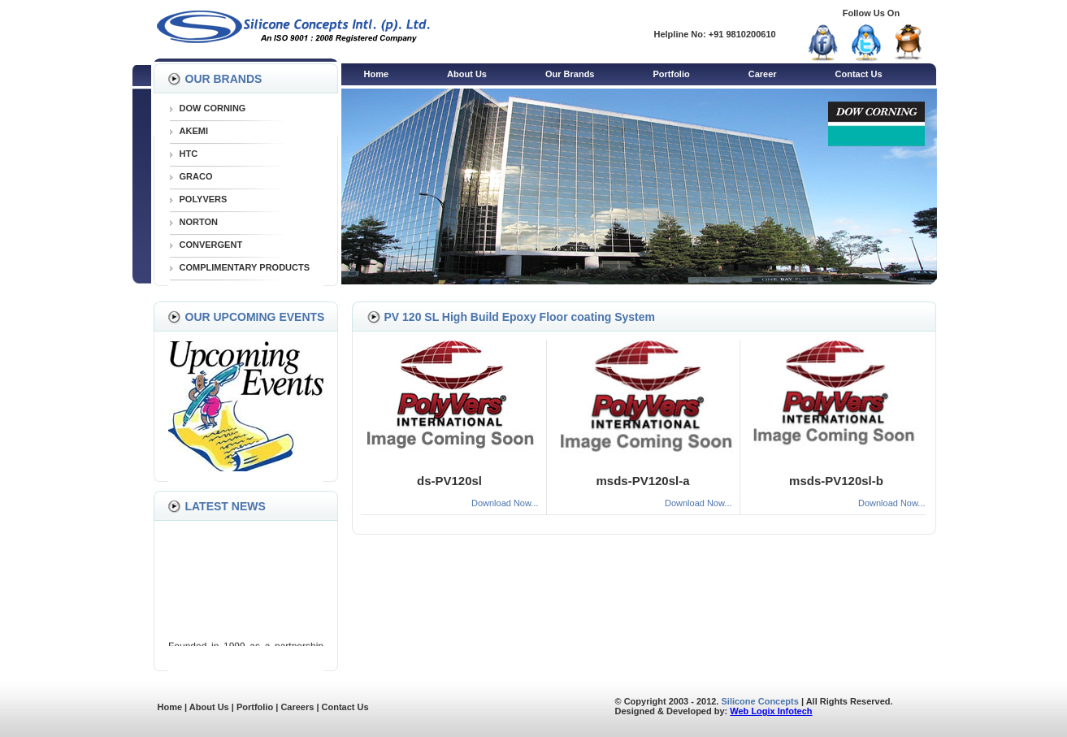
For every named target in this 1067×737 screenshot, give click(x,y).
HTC (189, 153)
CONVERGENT (211, 244)
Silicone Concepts (760, 701)
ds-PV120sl (449, 481)
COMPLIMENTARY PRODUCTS (245, 267)
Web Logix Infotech (771, 711)
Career (762, 74)
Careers (297, 707)
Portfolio (671, 74)
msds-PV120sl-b (836, 481)
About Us (467, 74)
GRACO (196, 176)
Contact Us (859, 74)
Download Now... (505, 503)
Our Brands (570, 74)
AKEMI (194, 131)
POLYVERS (204, 199)
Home (376, 74)
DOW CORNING (213, 108)
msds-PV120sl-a (642, 481)
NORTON (199, 222)
